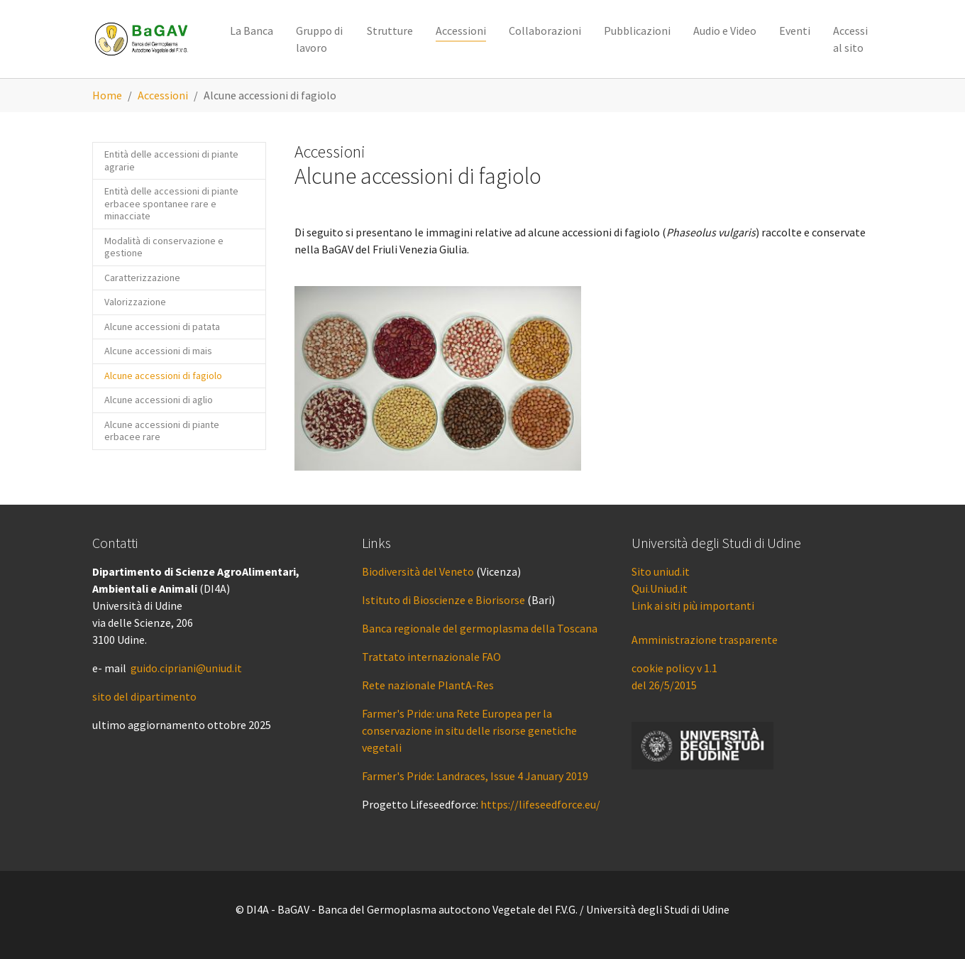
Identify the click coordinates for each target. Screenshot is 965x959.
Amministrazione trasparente (705, 639)
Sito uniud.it (661, 571)
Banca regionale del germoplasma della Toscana (479, 628)
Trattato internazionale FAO (431, 657)
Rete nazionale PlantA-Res (428, 685)
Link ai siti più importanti (693, 605)
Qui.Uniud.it (660, 588)
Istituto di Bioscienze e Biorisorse (443, 600)
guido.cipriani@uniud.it (186, 668)
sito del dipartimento (144, 696)
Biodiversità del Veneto (418, 571)
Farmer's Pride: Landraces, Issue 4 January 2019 (475, 776)
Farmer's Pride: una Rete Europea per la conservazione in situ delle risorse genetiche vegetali (469, 730)
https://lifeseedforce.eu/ (540, 804)
